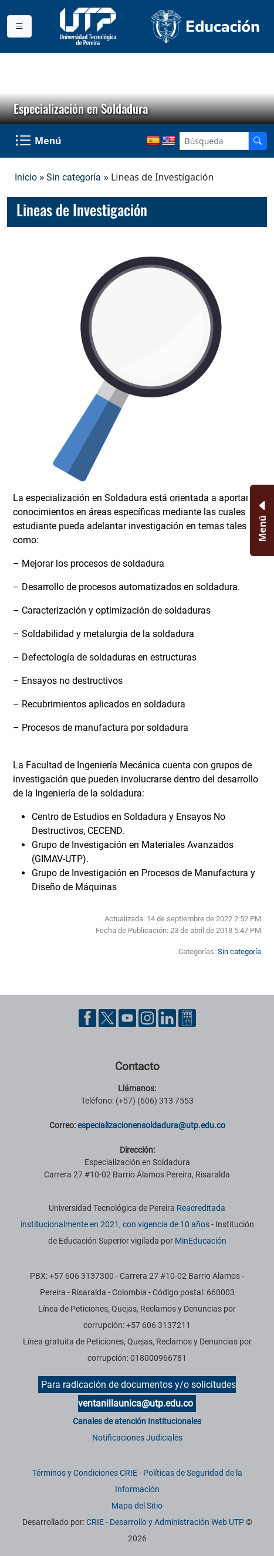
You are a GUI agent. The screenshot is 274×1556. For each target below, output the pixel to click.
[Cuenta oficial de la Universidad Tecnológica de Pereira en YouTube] (128, 1017)
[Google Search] (214, 141)
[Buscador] (257, 141)
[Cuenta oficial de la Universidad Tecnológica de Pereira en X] (109, 1017)
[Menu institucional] (19, 26)
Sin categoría (73, 177)
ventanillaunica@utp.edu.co (135, 1403)
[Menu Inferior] (261, 520)
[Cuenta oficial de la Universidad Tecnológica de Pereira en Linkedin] (168, 1017)
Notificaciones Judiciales (137, 1437)
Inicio (26, 177)
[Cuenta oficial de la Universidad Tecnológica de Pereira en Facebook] (89, 1017)
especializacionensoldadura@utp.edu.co (151, 1125)
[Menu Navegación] (39, 141)
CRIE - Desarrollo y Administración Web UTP (165, 1522)
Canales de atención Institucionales (137, 1421)
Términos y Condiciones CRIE (84, 1472)
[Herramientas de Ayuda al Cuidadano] (187, 1017)
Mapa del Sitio (137, 1505)
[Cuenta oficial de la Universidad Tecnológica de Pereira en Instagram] (148, 1017)
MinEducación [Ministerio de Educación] (200, 1240)
